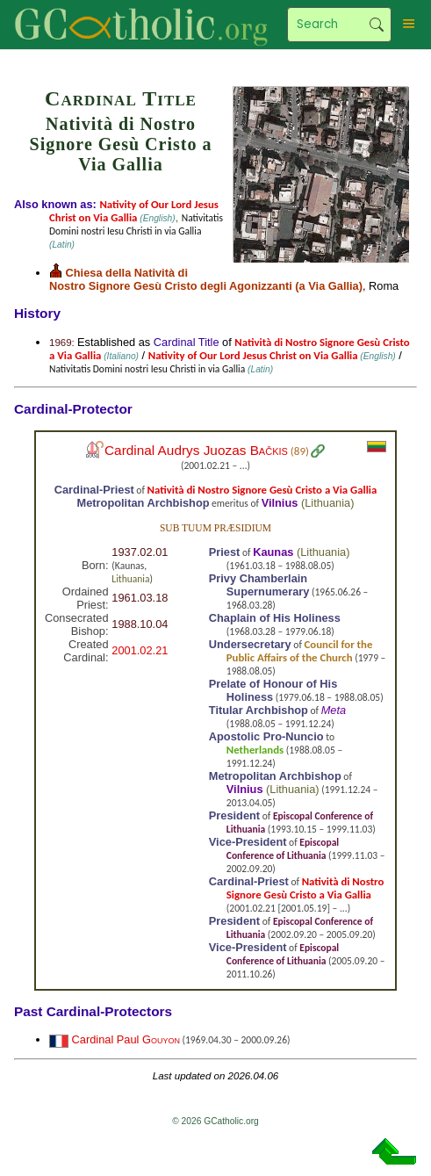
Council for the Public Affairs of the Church (299, 651)
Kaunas (273, 552)
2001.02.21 (139, 650)
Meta (333, 710)
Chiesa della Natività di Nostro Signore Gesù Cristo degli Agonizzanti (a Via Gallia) (206, 279)
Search (376, 25)
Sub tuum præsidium (215, 528)
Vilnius (280, 502)
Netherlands (255, 749)
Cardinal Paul (126, 1039)
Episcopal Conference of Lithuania (282, 849)
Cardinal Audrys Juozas (196, 450)
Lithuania (327, 502)
